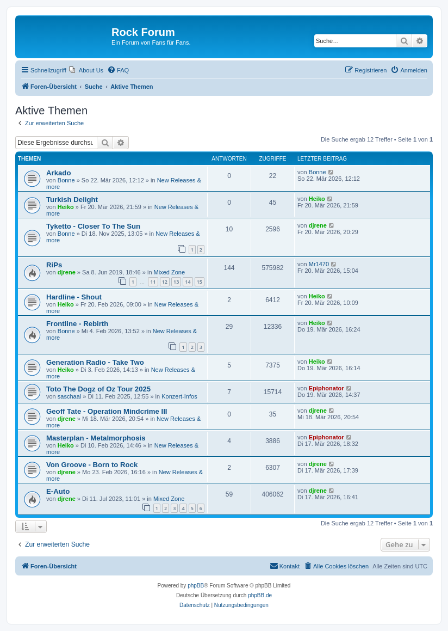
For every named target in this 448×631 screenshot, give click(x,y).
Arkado (58, 173)
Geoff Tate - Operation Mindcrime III (106, 411)
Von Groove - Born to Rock (92, 465)
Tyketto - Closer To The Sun (93, 226)
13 (176, 281)
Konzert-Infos (179, 396)
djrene (318, 225)
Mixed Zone (169, 272)
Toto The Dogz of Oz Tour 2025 (98, 389)
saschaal (69, 396)
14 (187, 281)
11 (152, 281)
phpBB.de (260, 595)
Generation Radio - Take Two (95, 362)
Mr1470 (319, 264)
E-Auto (58, 491)
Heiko (66, 207)
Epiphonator (326, 388)
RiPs (54, 265)
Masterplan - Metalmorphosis (95, 438)
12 (164, 281)
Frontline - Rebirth (77, 324)
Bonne (66, 180)
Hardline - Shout (74, 297)
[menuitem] (86, 70)
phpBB (196, 586)
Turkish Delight (72, 199)
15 (199, 281)
